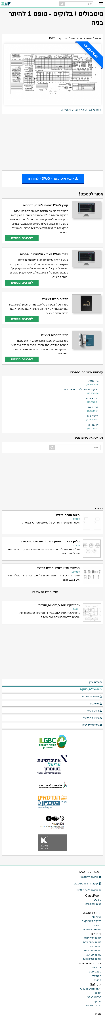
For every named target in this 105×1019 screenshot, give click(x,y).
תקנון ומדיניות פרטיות (89, 988)
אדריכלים (96, 967)
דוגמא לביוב (91, 398)
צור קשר (96, 1001)
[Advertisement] (52, 142)
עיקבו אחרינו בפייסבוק (87, 883)
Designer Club (93, 903)
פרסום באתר (94, 997)
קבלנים (97, 980)
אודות (98, 992)
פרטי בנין (95, 682)
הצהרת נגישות (93, 1005)
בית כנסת (93, 380)
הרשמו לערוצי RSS (89, 890)
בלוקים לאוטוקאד (91, 921)
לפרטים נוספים (22, 238)
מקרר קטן (92, 415)
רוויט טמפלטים (92, 718)
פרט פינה (93, 407)
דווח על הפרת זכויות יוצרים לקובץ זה (81, 109)
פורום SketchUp (92, 958)
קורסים (97, 899)
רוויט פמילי (94, 711)
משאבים (96, 704)
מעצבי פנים (95, 971)
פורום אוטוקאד (93, 954)
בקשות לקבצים (92, 725)
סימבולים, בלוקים (91, 689)
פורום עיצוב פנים (92, 942)
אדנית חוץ (93, 424)
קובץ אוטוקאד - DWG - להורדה (53, 178)
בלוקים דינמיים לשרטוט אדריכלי (81, 389)
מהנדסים (96, 975)
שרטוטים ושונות (92, 697)
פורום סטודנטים (92, 950)
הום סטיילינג (94, 946)
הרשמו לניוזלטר (91, 877)
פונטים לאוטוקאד (91, 929)
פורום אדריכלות (92, 937)
